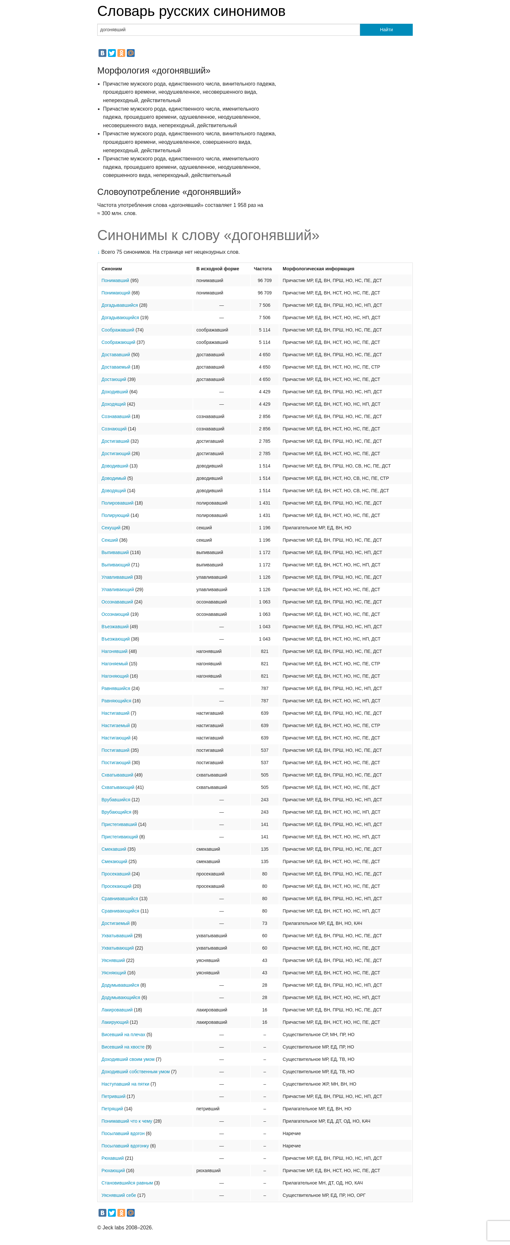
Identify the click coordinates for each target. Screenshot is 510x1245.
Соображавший (117, 329)
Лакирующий (114, 1022)
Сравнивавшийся (119, 898)
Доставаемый (115, 367)
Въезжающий (115, 639)
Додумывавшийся (120, 985)
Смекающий (114, 861)
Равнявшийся (115, 688)
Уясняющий (113, 972)
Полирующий (115, 515)
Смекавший (113, 849)
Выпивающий (115, 564)
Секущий (110, 527)
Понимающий (115, 292)
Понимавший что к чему (126, 1121)
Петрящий (112, 1108)
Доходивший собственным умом (135, 1071)
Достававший (115, 354)
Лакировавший (117, 1009)
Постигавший (115, 750)
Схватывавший (117, 775)
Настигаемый (115, 725)
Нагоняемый (114, 663)
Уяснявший (113, 960)
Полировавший (117, 503)
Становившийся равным (127, 1182)
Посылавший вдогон (123, 1133)
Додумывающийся (120, 997)
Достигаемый (115, 923)
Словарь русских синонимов (191, 11)
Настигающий (115, 737)
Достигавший (115, 441)
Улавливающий (117, 589)
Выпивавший (115, 552)
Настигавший (115, 713)
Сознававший (115, 416)
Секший (109, 540)
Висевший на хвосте (123, 1046)
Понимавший (115, 280)
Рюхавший (112, 1158)
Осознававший (117, 601)
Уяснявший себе (118, 1195)
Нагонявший (114, 651)
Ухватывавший (117, 935)
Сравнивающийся (120, 910)
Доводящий (113, 490)
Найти (386, 29)
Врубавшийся (115, 799)
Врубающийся (116, 812)
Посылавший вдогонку (125, 1145)
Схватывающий (117, 787)
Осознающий (115, 614)
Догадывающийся (120, 317)
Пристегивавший (119, 824)
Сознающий (114, 428)
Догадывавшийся (119, 305)
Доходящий (113, 404)
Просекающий (116, 886)
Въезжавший (114, 626)
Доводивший (114, 465)
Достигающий (115, 453)
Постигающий (115, 762)
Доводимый (113, 478)
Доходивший (114, 391)
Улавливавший (117, 577)
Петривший (113, 1096)
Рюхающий (113, 1170)
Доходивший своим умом (127, 1059)
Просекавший (115, 873)
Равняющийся (116, 700)
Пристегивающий (119, 836)
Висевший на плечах (123, 1034)
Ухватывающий (117, 948)
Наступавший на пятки (125, 1084)
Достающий (113, 379)
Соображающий (118, 342)
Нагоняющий (114, 676)
